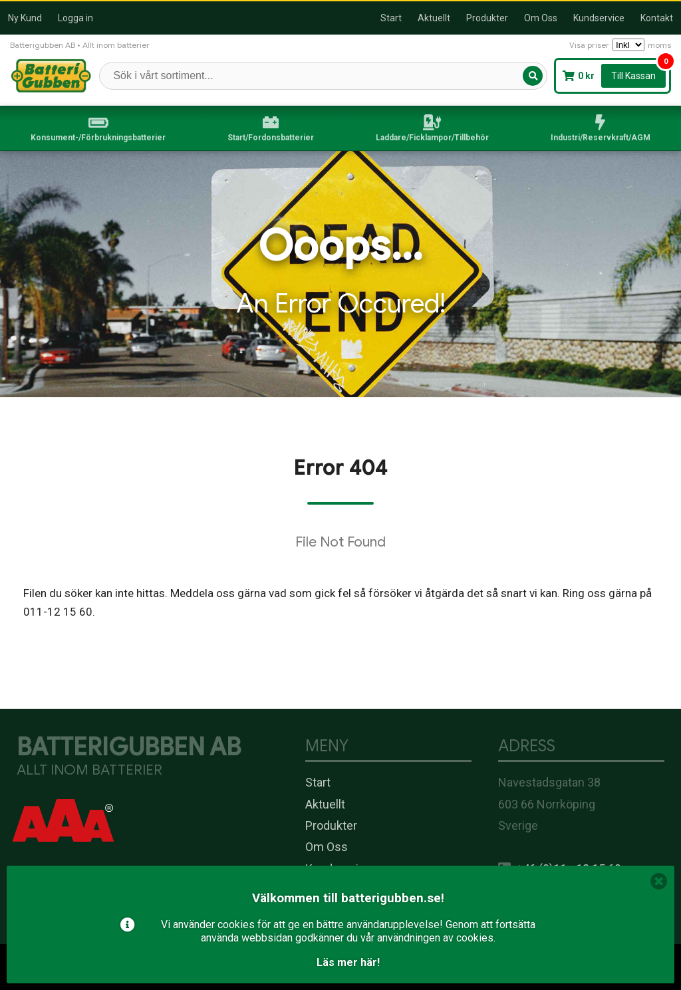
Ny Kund (25, 18)
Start (391, 18)
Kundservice (598, 18)
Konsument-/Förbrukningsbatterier (98, 137)
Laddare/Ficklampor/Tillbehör (432, 137)
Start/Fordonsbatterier (270, 137)
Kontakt (656, 18)
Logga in (75, 18)
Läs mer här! (348, 962)
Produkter (487, 18)
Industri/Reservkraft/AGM (600, 137)
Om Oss (540, 18)
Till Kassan (633, 75)
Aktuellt (434, 18)
